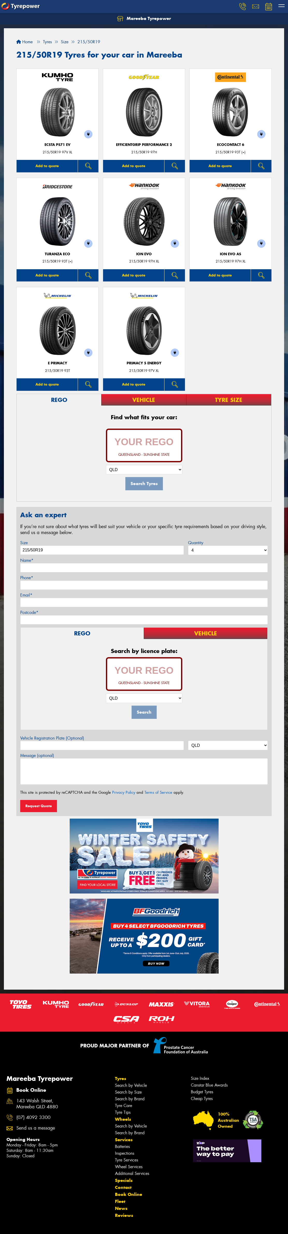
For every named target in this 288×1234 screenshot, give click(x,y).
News (121, 1208)
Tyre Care (123, 1105)
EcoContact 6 (230, 145)
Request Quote (38, 806)
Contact (123, 1187)
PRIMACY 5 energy (144, 363)
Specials (124, 1180)
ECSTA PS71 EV (57, 145)
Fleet (120, 1201)
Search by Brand (130, 1099)
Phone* (26, 577)
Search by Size (128, 1092)
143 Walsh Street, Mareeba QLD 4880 (37, 1104)
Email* (26, 595)
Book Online (128, 1194)
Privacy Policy (123, 792)
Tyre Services (126, 1160)
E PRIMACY (57, 363)
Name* (26, 560)
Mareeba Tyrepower (144, 19)
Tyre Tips (123, 1112)
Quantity (195, 542)
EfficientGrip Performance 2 (144, 145)
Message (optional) (37, 755)
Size (24, 542)
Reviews (124, 1215)
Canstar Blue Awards (209, 1085)
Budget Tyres (202, 1092)
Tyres (120, 1078)
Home (24, 42)
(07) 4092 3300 (33, 1117)
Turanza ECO (57, 254)
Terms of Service (158, 792)
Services (124, 1140)
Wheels (123, 1119)
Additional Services (132, 1173)
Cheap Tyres (202, 1098)
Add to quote (47, 166)
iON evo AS (230, 254)
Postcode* (29, 612)
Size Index (200, 1078)
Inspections (124, 1153)
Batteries (122, 1146)
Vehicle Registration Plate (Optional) (52, 738)
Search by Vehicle (131, 1085)
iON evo (144, 254)
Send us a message (35, 1128)
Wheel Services (128, 1166)
